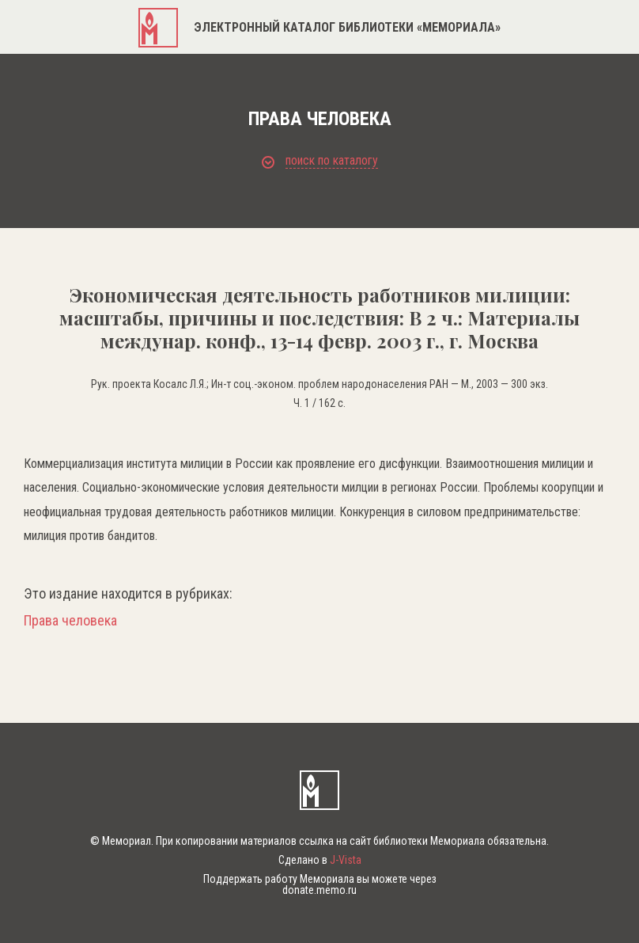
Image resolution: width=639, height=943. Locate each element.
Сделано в (319, 859)
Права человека (70, 621)
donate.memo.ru (319, 889)
